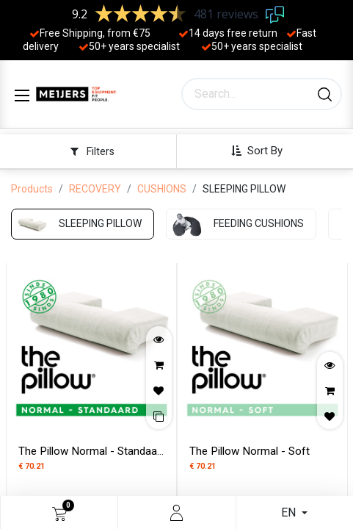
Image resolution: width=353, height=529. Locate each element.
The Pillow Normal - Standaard (92, 451)
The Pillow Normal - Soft (249, 451)
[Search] (324, 94)
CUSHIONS (161, 189)
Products (32, 189)
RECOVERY (95, 189)
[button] (262, 151)
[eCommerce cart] (59, 512)
